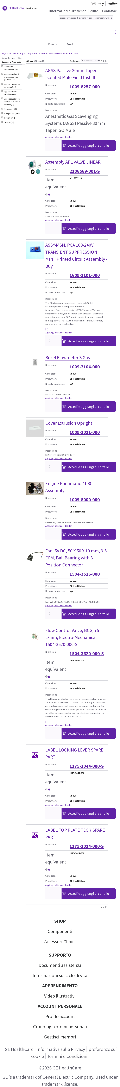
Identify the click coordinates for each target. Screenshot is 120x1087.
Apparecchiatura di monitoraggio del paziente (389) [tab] (11, 77)
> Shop (20, 53)
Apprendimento (60, 986)
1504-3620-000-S (87, 653)
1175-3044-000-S (87, 766)
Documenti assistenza (60, 965)
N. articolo (50, 84)
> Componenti (31, 53)
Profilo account (60, 1016)
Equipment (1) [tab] (9, 118)
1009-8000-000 (85, 500)
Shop (60, 921)
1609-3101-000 (85, 275)
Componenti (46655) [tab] (12, 113)
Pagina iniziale (8, 53)
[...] (46, 329)
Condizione (51, 93)
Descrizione (51, 110)
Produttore (51, 98)
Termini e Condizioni (67, 1056)
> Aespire (67, 53)
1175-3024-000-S (87, 846)
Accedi (70, 44)
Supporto (60, 955)
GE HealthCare (19, 1049)
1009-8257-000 (85, 87)
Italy (100, 3)
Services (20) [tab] (9, 122)
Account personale (60, 1006)
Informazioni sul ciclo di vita (60, 975)
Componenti (60, 931)
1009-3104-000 (85, 367)
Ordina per (75, 61)
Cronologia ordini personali (60, 1027)
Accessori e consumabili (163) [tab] (11, 68)
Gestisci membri (60, 1037)
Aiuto (94, 11)
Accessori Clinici (60, 941)
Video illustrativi (60, 996)
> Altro (75, 53)
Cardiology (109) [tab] (11, 109)
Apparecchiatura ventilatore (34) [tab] (10, 93)
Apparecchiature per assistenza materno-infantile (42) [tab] (12, 102)
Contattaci (110, 11)
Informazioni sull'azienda (67, 11)
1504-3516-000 (85, 574)
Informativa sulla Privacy (61, 1049)
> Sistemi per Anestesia (50, 53)
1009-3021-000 (85, 432)
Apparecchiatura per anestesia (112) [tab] (12, 85)
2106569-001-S (85, 171)
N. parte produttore (55, 103)
